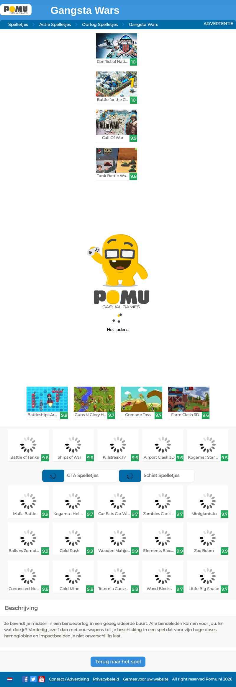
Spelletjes (18, 24)
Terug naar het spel (118, 662)
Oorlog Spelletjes (100, 24)
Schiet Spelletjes (149, 475)
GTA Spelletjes (70, 475)
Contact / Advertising (69, 679)
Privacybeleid (106, 679)
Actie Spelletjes (55, 24)
